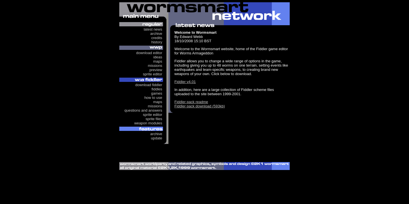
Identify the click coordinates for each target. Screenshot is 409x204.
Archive (156, 33)
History (156, 42)
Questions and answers (143, 110)
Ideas (157, 57)
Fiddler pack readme (191, 102)
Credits (156, 38)
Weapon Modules (148, 123)
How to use (153, 97)
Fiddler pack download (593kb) (199, 106)
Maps (157, 61)
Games (156, 93)
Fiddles (156, 89)
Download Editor (149, 53)
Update (156, 138)
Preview (155, 70)
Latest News (153, 29)
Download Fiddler (148, 85)
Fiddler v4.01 (185, 82)
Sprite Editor (152, 74)
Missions (155, 65)
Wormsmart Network (204, 12)
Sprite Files (153, 119)
